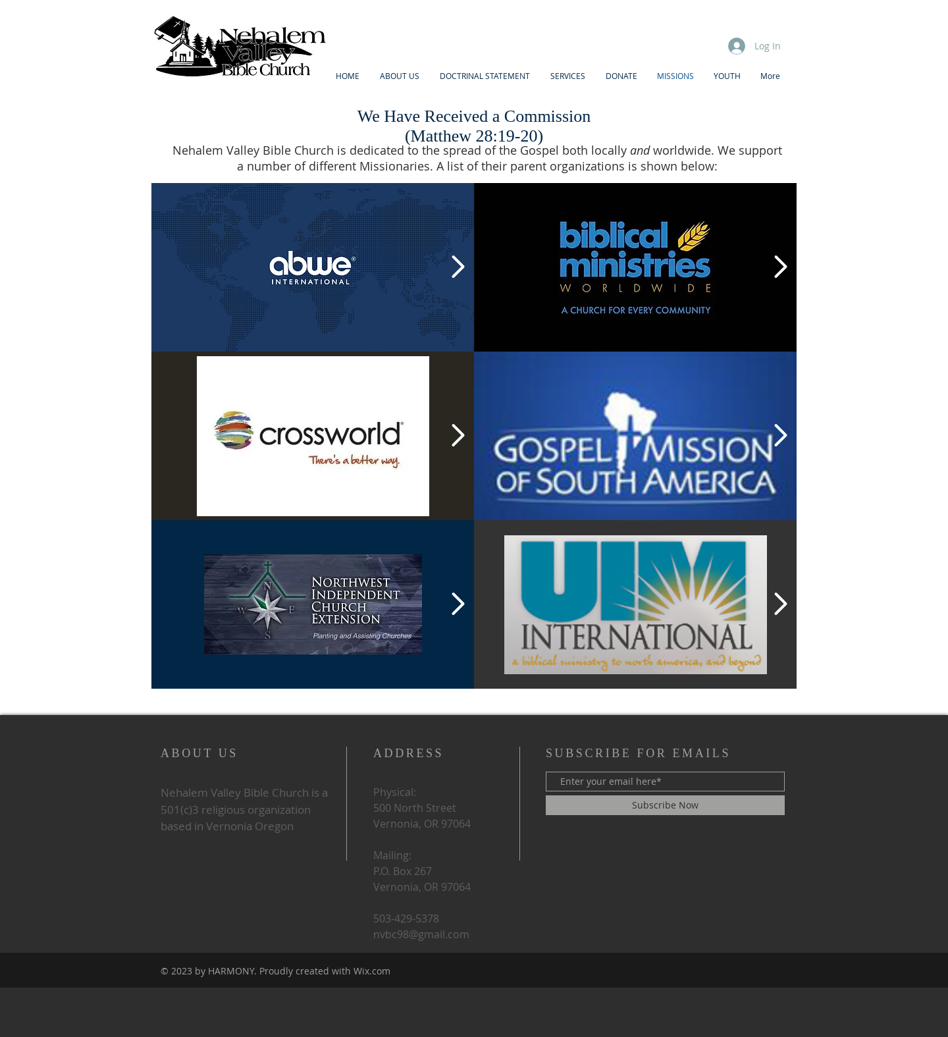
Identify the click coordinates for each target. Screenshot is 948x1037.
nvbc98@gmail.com (421, 934)
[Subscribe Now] (665, 805)
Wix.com (372, 971)
